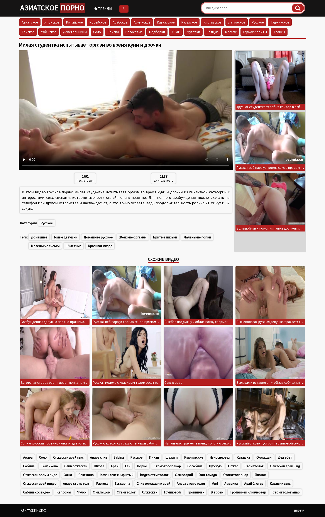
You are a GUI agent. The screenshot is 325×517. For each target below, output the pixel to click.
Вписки (113, 32)
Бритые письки (165, 237)
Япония (260, 475)
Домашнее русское (98, 237)
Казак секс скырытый (116, 475)
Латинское (236, 22)
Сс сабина (194, 466)
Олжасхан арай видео (39, 483)
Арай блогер (253, 483)
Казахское (189, 22)
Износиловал (220, 457)
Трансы (279, 32)
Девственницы (75, 32)
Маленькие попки (197, 237)
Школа (99, 466)
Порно (142, 466)
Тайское (28, 32)
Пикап (154, 457)
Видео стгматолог (154, 475)
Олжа (68, 475)
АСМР (175, 32)
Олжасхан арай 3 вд (285, 466)
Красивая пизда (100, 246)
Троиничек (195, 492)
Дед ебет (285, 457)
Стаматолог (126, 492)
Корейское (97, 22)
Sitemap (299, 510)
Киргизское (212, 22)
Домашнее (39, 237)
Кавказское (166, 22)
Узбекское (48, 32)
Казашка (243, 457)
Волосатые (133, 32)
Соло (97, 32)
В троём (217, 492)
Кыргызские (193, 457)
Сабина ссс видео (36, 492)
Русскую (215, 466)
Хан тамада (208, 475)
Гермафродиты (255, 32)
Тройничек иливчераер (248, 492)
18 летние (73, 246)
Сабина (28, 466)
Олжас (233, 466)
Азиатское (52, 8)
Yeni (215, 483)
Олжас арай (184, 475)
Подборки (157, 32)
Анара (27, 457)
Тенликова (49, 466)
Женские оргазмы (132, 237)
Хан (127, 466)
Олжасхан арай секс (68, 457)
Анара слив (98, 457)
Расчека (102, 483)
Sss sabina (122, 483)
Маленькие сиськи (45, 246)
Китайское (74, 22)
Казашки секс (280, 483)
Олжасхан (263, 457)
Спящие (212, 32)
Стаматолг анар (235, 475)
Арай (114, 466)
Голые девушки (65, 237)
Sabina (119, 457)
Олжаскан (149, 492)
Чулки (81, 492)
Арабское (120, 22)
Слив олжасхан (75, 466)
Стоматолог (253, 466)
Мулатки (193, 32)
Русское (258, 22)
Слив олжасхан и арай (153, 483)
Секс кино (86, 475)
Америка (231, 483)
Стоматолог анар (286, 492)
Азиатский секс (34, 511)
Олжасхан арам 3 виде (40, 475)
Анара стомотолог (191, 483)
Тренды (103, 8)
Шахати (171, 457)
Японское (51, 22)
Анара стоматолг (76, 483)
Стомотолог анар (167, 466)
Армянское (142, 22)
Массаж (231, 32)
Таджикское (279, 22)
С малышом (101, 492)
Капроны (63, 492)
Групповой (172, 492)
